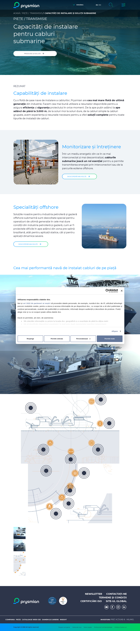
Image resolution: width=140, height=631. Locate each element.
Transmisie (36, 13)
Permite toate (110, 339)
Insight (63, 619)
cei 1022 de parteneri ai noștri (36, 303)
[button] (77, 5)
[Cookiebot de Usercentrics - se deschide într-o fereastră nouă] (107, 290)
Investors (105, 619)
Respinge (30, 339)
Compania (10, 619)
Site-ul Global (116, 601)
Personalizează (83, 339)
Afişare (115, 331)
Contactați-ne (116, 593)
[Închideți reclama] (122, 291)
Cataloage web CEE (31, 619)
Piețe (25, 13)
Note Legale (88, 627)
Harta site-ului (76, 627)
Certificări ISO (91, 601)
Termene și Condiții (113, 597)
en (97, 5)
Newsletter (93, 593)
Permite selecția (57, 339)
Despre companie (64, 627)
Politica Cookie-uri (121, 627)
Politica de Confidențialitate (103, 627)
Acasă (16, 13)
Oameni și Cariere (50, 619)
